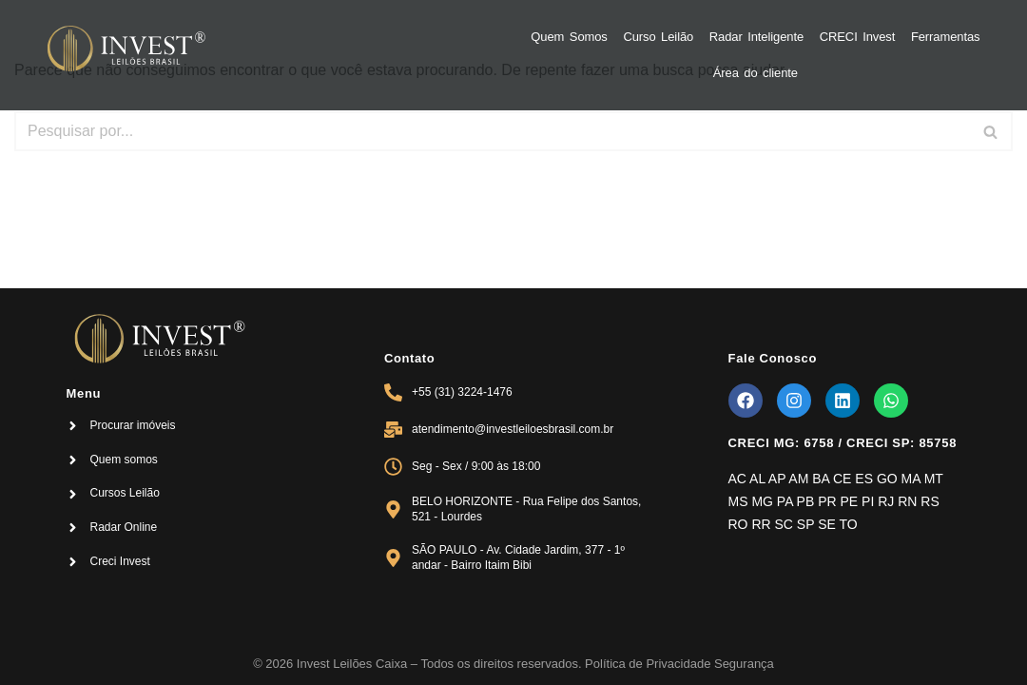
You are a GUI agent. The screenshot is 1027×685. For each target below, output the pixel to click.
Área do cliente (755, 73)
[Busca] (492, 131)
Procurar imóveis (132, 425)
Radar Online (123, 527)
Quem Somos (569, 36)
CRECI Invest (858, 36)
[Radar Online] (73, 527)
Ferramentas (945, 36)
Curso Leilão (658, 36)
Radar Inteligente (756, 36)
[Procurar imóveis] (73, 426)
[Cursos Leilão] (73, 494)
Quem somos (123, 459)
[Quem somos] (73, 460)
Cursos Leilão (124, 492)
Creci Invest (119, 561)
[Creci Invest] (73, 562)
